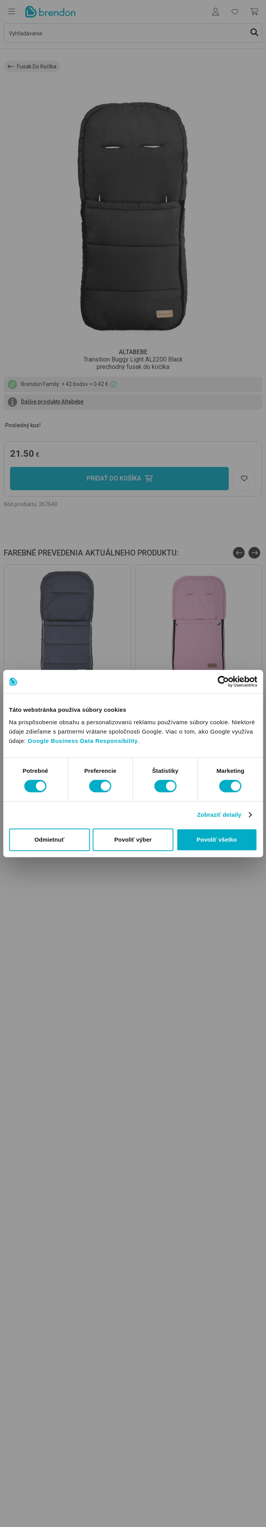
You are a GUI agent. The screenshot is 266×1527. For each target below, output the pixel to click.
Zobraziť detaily (219, 814)
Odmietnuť (49, 839)
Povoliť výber (132, 839)
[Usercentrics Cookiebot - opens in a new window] (223, 681)
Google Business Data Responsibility (83, 740)
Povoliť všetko (216, 839)
